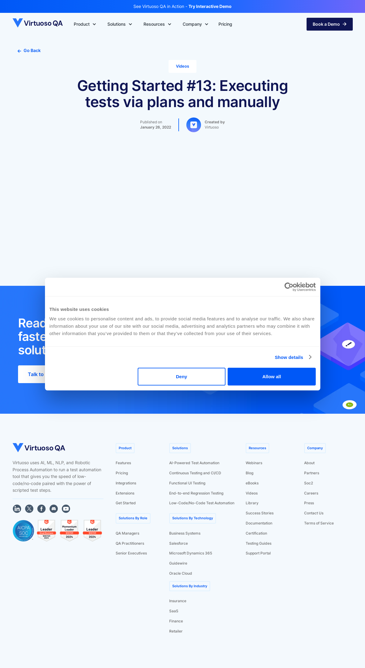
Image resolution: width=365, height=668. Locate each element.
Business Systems (184, 533)
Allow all (272, 376)
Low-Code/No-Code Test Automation (201, 503)
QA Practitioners (130, 543)
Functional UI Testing (187, 483)
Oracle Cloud (180, 573)
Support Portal (258, 553)
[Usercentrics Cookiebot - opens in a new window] (289, 286)
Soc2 (308, 483)
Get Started (126, 503)
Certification (256, 533)
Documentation (259, 523)
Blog (249, 473)
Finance (176, 621)
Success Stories (260, 513)
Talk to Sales (43, 374)
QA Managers (127, 533)
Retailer (176, 631)
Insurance (177, 601)
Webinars (254, 463)
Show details (289, 357)
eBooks (252, 483)
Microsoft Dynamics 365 (190, 553)
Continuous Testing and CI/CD (195, 473)
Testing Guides (258, 543)
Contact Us (313, 513)
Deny (181, 376)
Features (123, 463)
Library (252, 503)
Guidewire (178, 563)
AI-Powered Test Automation (194, 463)
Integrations (126, 483)
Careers (311, 493)
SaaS (173, 611)
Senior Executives (131, 553)
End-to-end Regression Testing (196, 493)
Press (309, 503)
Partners (311, 473)
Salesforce (178, 543)
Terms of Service (319, 523)
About (309, 463)
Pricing (122, 473)
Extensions (125, 493)
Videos (252, 493)
